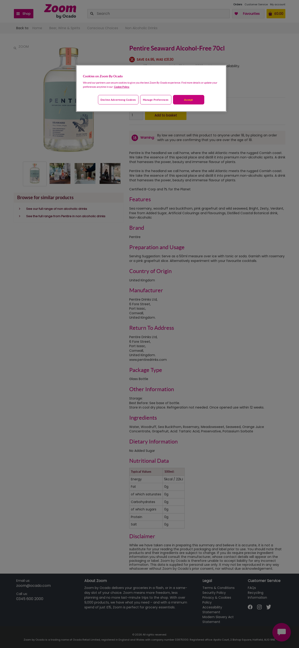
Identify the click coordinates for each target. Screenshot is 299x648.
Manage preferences (156, 99)
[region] (151, 88)
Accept (188, 99)
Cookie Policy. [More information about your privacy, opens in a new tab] (121, 86)
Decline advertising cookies (118, 99)
